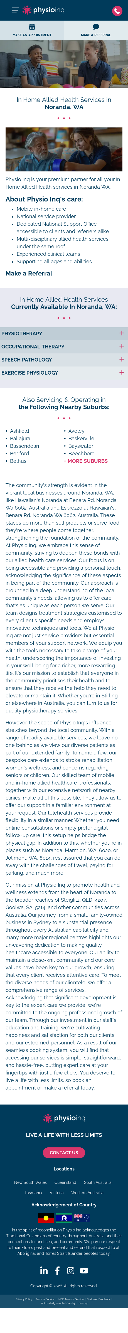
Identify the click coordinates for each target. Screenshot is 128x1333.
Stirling (110, 696)
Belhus (18, 461)
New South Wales (30, 1182)
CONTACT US (64, 1152)
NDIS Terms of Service (70, 1299)
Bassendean (24, 446)
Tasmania (33, 1193)
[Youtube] (84, 1270)
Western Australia (87, 1193)
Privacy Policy (24, 1299)
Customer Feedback (98, 1299)
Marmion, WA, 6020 (88, 850)
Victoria (57, 1193)
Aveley (76, 431)
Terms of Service (45, 1299)
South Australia (98, 1182)
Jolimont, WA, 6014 (28, 858)
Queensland (65, 1182)
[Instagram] (71, 1270)
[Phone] (117, 10)
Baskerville (81, 438)
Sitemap (83, 1303)
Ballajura (20, 438)
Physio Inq (18, 179)
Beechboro (81, 453)
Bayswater (80, 446)
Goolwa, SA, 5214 (25, 907)
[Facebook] (57, 1270)
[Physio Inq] (43, 10)
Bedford (19, 453)
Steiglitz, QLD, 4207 (83, 900)
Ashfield (19, 431)
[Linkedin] (44, 1270)
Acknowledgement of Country (58, 1303)
